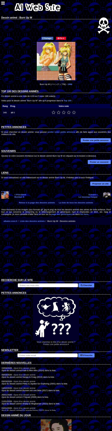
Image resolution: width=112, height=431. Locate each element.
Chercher (86, 285)
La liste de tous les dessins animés (76, 202)
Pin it (61, 38)
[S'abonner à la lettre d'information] (47, 355)
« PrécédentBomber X (20, 195)
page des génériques (61, 214)
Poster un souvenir (99, 162)
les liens (84, 214)
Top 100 (67, 100)
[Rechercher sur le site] (48, 285)
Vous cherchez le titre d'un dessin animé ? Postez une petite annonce (56, 319)
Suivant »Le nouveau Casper (88, 195)
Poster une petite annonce (96, 140)
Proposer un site (100, 184)
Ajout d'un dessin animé (24, 368)
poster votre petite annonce (61, 132)
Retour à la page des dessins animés (37, 202)
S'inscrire (86, 355)
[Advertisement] (56, 254)
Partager (47, 38)
